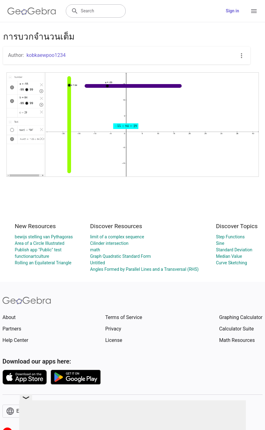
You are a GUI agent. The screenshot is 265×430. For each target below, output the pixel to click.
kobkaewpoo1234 (46, 55)
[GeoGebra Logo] (31, 11)
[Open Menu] (254, 11)
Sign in (232, 10)
